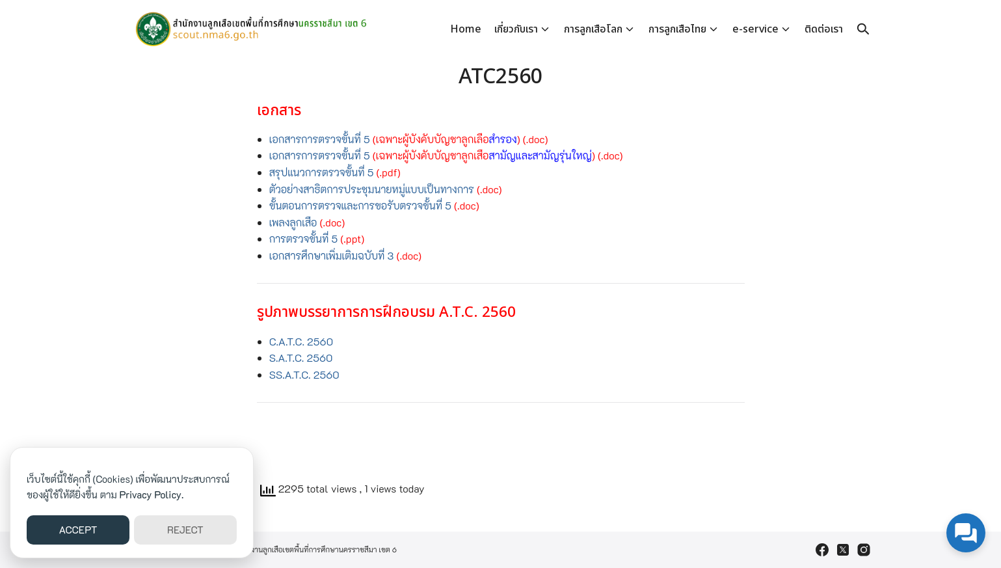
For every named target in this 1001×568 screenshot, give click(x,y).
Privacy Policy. (152, 494)
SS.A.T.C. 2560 (304, 374)
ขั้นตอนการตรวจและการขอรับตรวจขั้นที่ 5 (360, 205)
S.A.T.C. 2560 (301, 357)
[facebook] (822, 550)
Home (465, 29)
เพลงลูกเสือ (294, 222)
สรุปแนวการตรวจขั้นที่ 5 (321, 172)
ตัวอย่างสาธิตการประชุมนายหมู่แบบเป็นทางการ (371, 189)
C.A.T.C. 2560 (301, 341)
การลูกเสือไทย (677, 29)
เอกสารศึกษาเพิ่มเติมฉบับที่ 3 (333, 255)
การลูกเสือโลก (593, 29)
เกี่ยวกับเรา (516, 29)
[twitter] (843, 550)
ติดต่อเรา (824, 29)
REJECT (185, 529)
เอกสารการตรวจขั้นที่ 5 (321, 139)
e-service (755, 29)
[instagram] (864, 550)
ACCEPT (78, 529)
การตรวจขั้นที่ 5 (303, 238)
